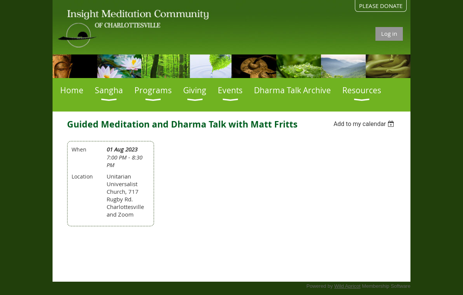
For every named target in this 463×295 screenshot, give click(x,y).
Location (82, 176)
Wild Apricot (347, 286)
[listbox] (365, 124)
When (79, 149)
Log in (389, 33)
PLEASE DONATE (380, 6)
